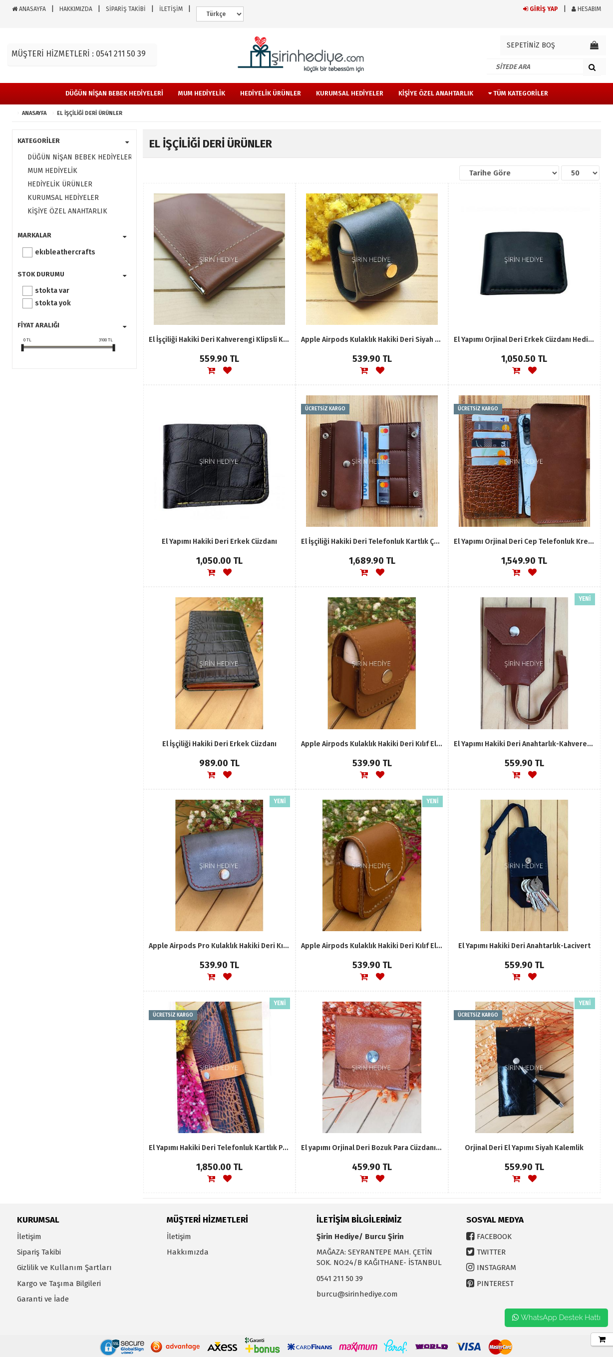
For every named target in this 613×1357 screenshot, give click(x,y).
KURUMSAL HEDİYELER (63, 197)
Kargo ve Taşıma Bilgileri (59, 1283)
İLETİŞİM (171, 8)
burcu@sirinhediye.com (357, 1294)
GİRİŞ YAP (540, 8)
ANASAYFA (29, 8)
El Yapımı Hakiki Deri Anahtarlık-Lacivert (524, 946)
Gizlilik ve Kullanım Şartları (64, 1267)
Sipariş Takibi (39, 1252)
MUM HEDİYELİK (52, 170)
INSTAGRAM (496, 1267)
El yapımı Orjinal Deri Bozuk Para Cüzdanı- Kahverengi (371, 1148)
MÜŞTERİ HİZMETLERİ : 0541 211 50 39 (78, 53)
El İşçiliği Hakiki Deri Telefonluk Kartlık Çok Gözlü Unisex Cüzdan (371, 541)
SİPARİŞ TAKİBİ (126, 8)
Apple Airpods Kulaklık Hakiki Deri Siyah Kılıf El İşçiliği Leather (371, 339)
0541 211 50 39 (339, 1278)
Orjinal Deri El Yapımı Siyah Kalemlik (524, 1148)
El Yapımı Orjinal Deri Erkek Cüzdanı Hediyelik (524, 339)
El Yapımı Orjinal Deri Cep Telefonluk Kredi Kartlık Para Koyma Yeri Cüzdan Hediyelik (524, 541)
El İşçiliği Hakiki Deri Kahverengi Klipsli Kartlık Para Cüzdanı (219, 339)
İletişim (29, 1236)
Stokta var (52, 290)
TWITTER (491, 1252)
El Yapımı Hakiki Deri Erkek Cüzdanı (219, 541)
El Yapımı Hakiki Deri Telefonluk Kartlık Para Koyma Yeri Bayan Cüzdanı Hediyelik (219, 1148)
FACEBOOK (494, 1236)
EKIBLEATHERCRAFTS (65, 252)
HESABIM (586, 8)
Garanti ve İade (43, 1299)
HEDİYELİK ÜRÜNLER (59, 184)
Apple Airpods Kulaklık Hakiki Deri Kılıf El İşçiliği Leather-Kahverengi (371, 946)
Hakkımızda (188, 1252)
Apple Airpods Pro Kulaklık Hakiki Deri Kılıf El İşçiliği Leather (219, 946)
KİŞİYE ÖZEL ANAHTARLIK (67, 211)
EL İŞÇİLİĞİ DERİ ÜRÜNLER (89, 113)
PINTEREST (495, 1283)
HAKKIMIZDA (75, 8)
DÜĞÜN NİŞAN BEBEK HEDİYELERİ (76, 157)
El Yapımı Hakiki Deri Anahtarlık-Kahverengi (524, 744)
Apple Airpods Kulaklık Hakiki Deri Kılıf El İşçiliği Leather (371, 744)
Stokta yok (53, 303)
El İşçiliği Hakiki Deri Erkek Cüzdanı (219, 744)
